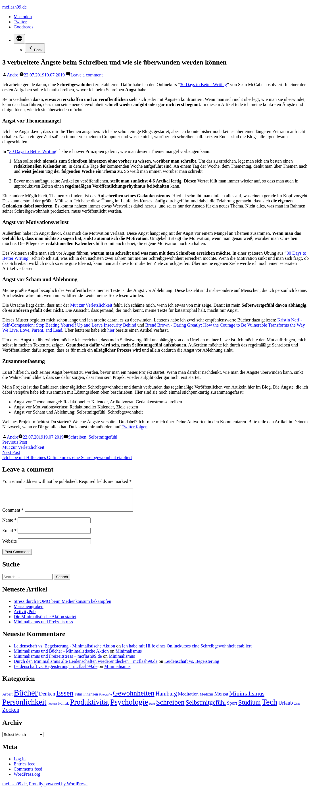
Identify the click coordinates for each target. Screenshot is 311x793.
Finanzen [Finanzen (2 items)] (90, 698)
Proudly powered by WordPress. (58, 788)
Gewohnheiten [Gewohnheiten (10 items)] (134, 697)
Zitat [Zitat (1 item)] (297, 707)
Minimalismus (129, 655)
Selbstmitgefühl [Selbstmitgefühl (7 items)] (206, 706)
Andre (12, 74)
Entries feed (25, 768)
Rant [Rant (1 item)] (152, 707)
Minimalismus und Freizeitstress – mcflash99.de (58, 660)
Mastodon (23, 16)
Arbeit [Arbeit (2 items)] (7, 698)
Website (9, 545)
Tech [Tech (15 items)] (269, 706)
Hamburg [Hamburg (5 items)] (166, 698)
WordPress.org (27, 778)
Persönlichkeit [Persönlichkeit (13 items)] (24, 706)
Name (9, 524)
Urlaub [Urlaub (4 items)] (285, 707)
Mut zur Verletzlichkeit (91, 305)
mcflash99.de (14, 7)
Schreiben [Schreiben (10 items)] (170, 706)
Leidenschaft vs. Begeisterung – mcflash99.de (55, 670)
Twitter (20, 21)
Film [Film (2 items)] (78, 698)
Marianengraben (28, 610)
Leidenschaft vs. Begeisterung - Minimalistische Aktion (64, 650)
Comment (13, 514)
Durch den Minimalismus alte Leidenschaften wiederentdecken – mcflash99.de (86, 665)
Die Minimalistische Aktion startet (45, 620)
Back (35, 48)
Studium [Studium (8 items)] (249, 706)
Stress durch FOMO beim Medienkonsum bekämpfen (62, 605)
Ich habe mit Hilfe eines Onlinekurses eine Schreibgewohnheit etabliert (187, 650)
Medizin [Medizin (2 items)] (206, 698)
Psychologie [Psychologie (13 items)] (129, 706)
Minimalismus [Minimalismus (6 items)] (246, 697)
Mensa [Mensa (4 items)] (221, 698)
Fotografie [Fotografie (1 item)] (105, 698)
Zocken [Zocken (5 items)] (10, 714)
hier (110, 330)
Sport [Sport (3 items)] (232, 707)
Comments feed (28, 773)
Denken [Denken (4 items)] (47, 698)
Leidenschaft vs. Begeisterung (191, 665)
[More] (19, 38)
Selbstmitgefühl (103, 437)
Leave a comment (86, 74)
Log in (20, 763)
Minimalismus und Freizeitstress (43, 626)
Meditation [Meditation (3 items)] (188, 698)
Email (9, 534)
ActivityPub (25, 615)
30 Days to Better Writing (203, 84)
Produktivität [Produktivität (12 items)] (89, 706)
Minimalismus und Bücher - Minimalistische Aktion (61, 655)
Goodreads (23, 26)
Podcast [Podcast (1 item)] (52, 707)
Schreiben (77, 437)
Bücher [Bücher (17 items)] (26, 696)
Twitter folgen (134, 426)
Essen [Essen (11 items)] (64, 697)
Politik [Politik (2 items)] (63, 707)
